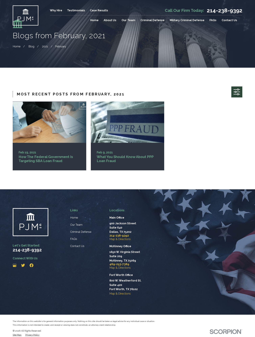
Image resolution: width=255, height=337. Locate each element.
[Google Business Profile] (15, 265)
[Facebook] (31, 265)
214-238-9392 (224, 10)
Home (74, 217)
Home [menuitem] (94, 20)
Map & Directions (120, 239)
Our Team (76, 224)
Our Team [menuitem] (128, 20)
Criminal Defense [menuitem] (153, 20)
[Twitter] (23, 265)
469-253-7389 (119, 264)
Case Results (99, 10)
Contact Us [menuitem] (229, 20)
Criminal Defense (80, 231)
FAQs (73, 239)
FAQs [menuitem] (213, 20)
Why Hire (56, 10)
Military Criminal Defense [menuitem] (187, 20)
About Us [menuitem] (110, 20)
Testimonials (76, 10)
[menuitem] (17, 335)
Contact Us (77, 246)
